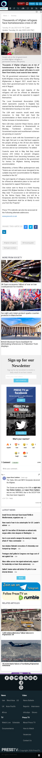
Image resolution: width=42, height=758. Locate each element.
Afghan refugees (10, 243)
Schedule (16, 722)
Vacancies (27, 734)
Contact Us (27, 740)
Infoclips (26, 712)
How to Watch (28, 728)
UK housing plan (28, 243)
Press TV (26, 717)
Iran (3, 700)
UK (3, 706)
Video (24, 695)
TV (2, 717)
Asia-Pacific (11, 706)
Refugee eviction (10, 248)
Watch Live (6, 722)
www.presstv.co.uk (9, 216)
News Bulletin (28, 700)
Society (13, 16)
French (31, 4)
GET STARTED (21, 380)
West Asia (11, 700)
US (18, 700)
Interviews (35, 706)
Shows (34, 712)
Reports (26, 706)
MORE (21, 578)
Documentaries (8, 728)
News (5, 16)
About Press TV (29, 722)
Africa (4, 712)
